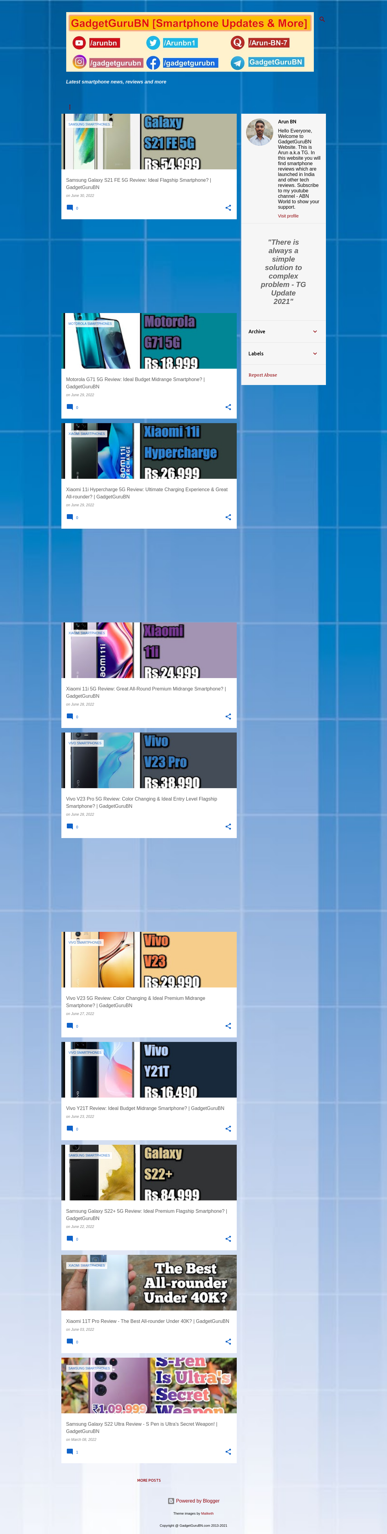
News (221, 107)
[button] (228, 208)
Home (71, 107)
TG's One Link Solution (113, 107)
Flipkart (278, 107)
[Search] (322, 19)
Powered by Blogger (193, 1500)
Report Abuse (263, 375)
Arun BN (287, 121)
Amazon (248, 107)
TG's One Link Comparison (176, 107)
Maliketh (207, 1513)
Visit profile (288, 216)
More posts (149, 1480)
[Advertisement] (146, 266)
